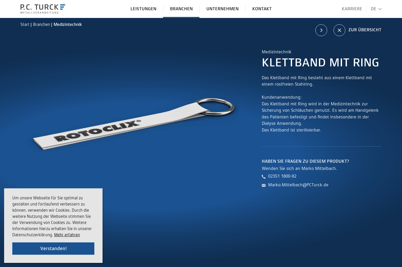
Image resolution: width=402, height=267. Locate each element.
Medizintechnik (68, 25)
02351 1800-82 (282, 176)
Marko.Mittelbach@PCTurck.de (298, 185)
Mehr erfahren (67, 235)
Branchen (42, 25)
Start (26, 25)
